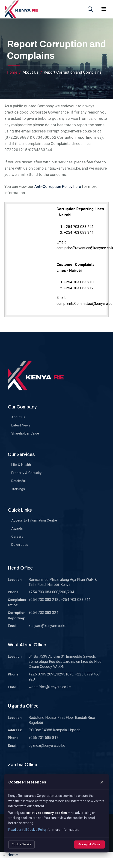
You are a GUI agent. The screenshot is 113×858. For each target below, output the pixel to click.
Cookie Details (21, 844)
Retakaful (18, 481)
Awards (17, 528)
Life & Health (21, 465)
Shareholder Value (25, 433)
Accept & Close (89, 844)
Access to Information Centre (34, 520)
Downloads (19, 545)
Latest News (20, 425)
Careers (17, 536)
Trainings (18, 489)
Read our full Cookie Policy (27, 829)
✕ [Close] (102, 782)
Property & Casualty (26, 473)
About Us (18, 417)
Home (12, 72)
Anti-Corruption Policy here (57, 186)
